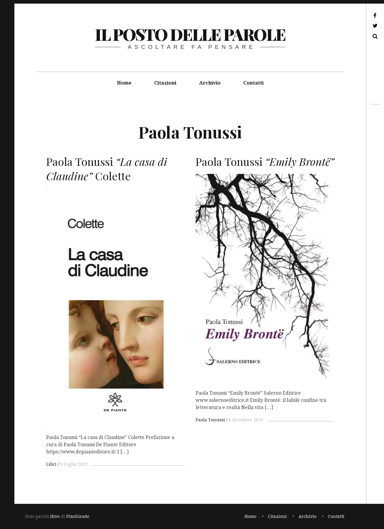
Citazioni (165, 83)
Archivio (209, 83)
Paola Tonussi (210, 419)
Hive (55, 516)
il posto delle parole (190, 34)
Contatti (253, 83)
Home (124, 83)
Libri (51, 464)
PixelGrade (77, 516)
